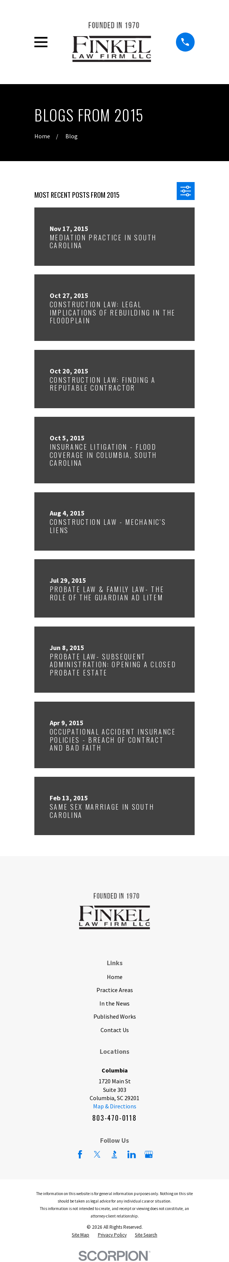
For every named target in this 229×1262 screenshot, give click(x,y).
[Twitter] (97, 1154)
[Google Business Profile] (149, 1154)
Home (115, 977)
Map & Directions (114, 1106)
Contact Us (114, 1030)
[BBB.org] (114, 1154)
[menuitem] (80, 1235)
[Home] (111, 42)
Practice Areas (114, 990)
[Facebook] (80, 1154)
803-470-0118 (114, 1118)
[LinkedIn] (131, 1154)
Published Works (114, 1016)
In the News (114, 1003)
